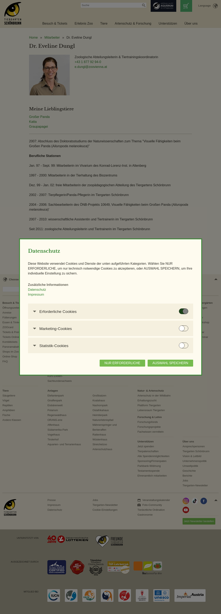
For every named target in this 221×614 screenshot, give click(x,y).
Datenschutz (37, 289)
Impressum (36, 294)
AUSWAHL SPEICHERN (170, 363)
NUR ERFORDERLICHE (122, 363)
